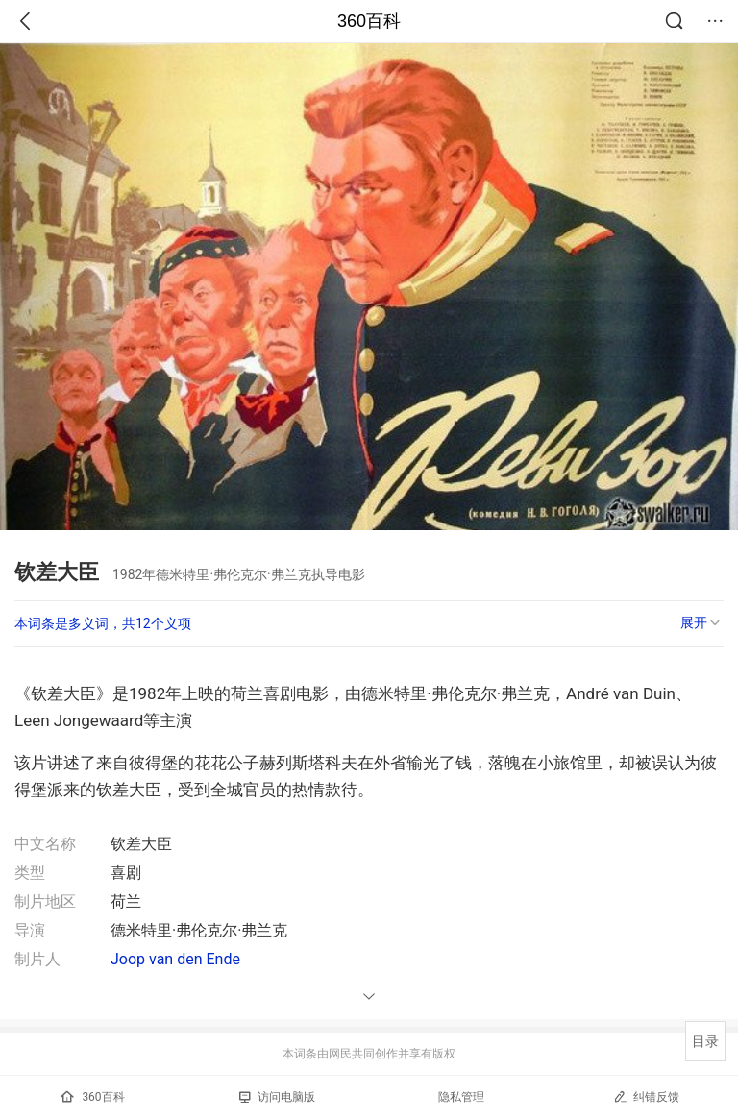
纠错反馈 (646, 1096)
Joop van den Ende (175, 959)
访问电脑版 (277, 1097)
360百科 (369, 21)
